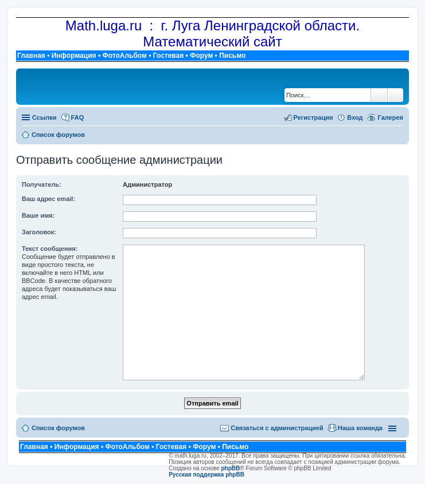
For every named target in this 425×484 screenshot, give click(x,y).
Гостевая (168, 56)
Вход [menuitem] (354, 117)
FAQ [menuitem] (77, 117)
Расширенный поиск (395, 95)
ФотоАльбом (124, 56)
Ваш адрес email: (48, 198)
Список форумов (58, 427)
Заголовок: (39, 232)
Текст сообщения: (49, 248)
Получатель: (41, 184)
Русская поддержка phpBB (206, 474)
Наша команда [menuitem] (360, 427)
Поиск (379, 95)
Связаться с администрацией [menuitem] (277, 427)
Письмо (232, 56)
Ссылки (44, 117)
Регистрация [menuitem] (313, 117)
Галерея (390, 117)
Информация (74, 56)
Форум (201, 56)
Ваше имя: (38, 215)
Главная (31, 56)
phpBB (230, 468)
